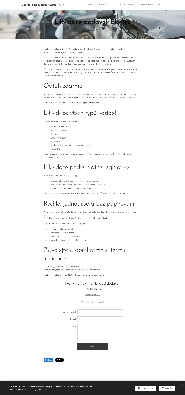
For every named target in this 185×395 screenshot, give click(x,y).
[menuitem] (93, 5)
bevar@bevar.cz (92, 294)
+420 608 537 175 (92, 289)
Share (48, 360)
